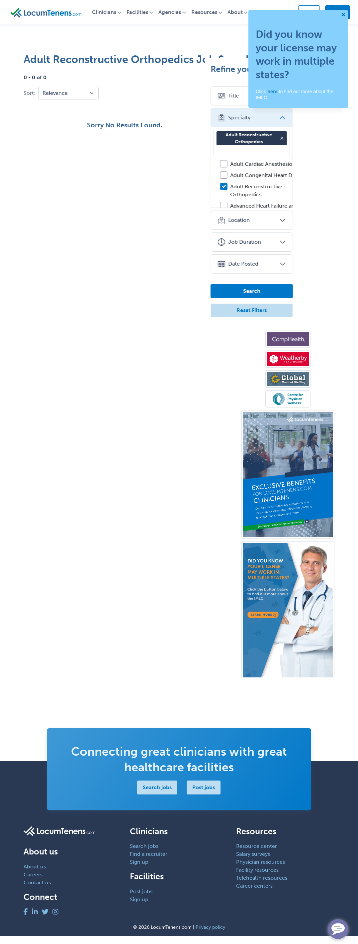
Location (270, 228)
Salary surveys (253, 862)
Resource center (256, 854)
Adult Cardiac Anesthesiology (302, 172)
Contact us (37, 890)
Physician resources (260, 870)
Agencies (175, 16)
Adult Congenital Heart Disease (304, 183)
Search (288, 299)
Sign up (139, 870)
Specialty (270, 126)
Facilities (143, 16)
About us (35, 874)
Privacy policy (210, 935)
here (272, 91)
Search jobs (157, 795)
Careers (33, 882)
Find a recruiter (148, 862)
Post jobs (203, 795)
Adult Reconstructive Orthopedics (291, 146)
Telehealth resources (261, 886)
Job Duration (275, 250)
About (240, 16)
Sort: (30, 101)
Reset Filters (288, 318)
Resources (210, 16)
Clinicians (110, 16)
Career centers (254, 894)
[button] (318, 146)
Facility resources (257, 878)
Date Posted (274, 272)
